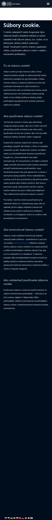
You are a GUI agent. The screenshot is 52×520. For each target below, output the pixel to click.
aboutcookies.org (21, 243)
